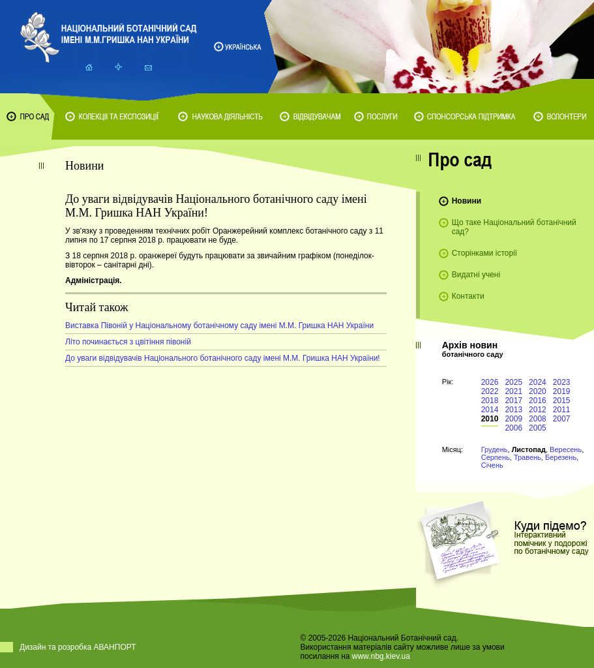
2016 (537, 400)
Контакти (468, 296)
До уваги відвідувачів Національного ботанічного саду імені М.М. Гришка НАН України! (222, 358)
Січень (492, 465)
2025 (513, 382)
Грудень (494, 449)
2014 (490, 409)
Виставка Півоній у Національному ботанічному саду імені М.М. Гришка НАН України (219, 325)
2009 (513, 418)
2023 (562, 382)
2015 (562, 400)
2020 (537, 391)
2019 (562, 391)
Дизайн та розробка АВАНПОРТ (78, 647)
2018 (490, 400)
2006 (513, 428)
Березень (560, 457)
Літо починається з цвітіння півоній (128, 341)
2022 (490, 391)
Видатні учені (476, 274)
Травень (527, 457)
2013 (513, 409)
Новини (466, 200)
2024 (537, 382)
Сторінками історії (485, 253)
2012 (537, 409)
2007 (562, 418)
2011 (562, 409)
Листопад (529, 449)
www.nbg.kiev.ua (381, 656)
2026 (490, 382)
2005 (537, 428)
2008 (537, 418)
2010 (490, 418)
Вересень (566, 449)
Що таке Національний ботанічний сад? (514, 227)
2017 (513, 400)
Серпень (495, 457)
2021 (513, 391)
